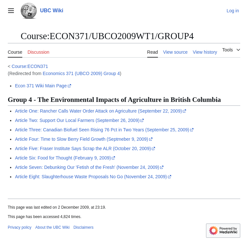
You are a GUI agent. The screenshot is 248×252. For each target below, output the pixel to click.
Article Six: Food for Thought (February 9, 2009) (63, 157)
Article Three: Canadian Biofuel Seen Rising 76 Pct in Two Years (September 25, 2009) (102, 129)
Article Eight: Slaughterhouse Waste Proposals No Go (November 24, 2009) (91, 176)
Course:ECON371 (30, 66)
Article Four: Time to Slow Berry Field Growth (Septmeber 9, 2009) (81, 139)
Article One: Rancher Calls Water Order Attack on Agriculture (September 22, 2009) (98, 111)
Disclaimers (83, 227)
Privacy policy (19, 227)
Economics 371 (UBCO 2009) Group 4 (81, 73)
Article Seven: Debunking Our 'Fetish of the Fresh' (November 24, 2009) (87, 167)
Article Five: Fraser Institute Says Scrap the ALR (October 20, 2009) (83, 148)
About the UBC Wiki (52, 227)
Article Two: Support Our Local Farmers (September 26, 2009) (77, 120)
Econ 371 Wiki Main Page (41, 85)
